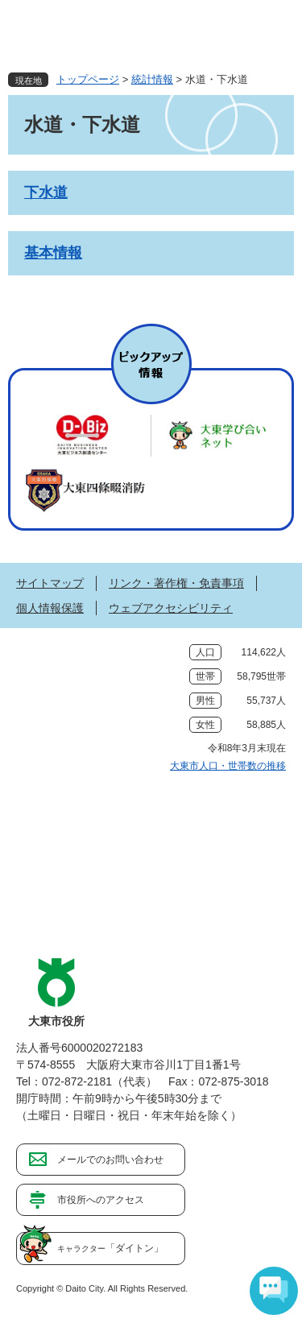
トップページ (87, 79)
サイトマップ (50, 583)
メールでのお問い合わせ (110, 1159)
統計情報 (152, 79)
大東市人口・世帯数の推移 (228, 765)
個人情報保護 (50, 608)
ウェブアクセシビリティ (171, 608)
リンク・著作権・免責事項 (176, 583)
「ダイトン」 (110, 1248)
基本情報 (53, 253)
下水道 (46, 192)
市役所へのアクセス (100, 1199)
